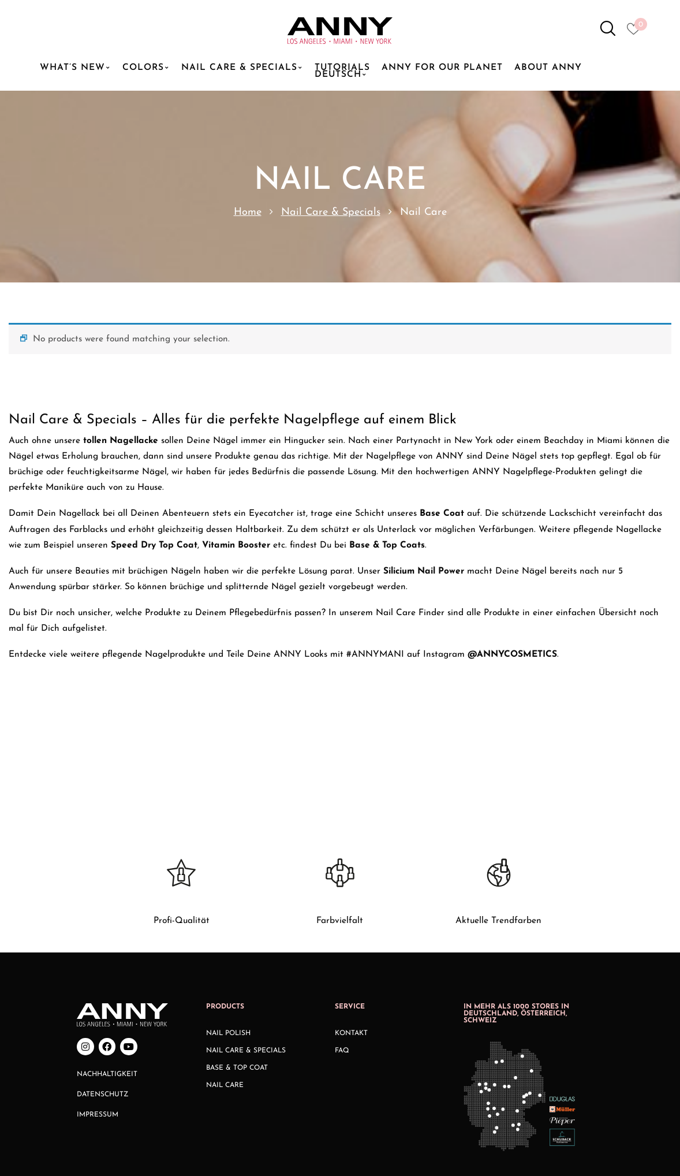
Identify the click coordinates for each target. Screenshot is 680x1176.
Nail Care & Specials (330, 212)
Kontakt (351, 938)
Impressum (97, 1019)
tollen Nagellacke (120, 440)
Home (247, 212)
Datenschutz (103, 999)
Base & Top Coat (237, 973)
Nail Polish (228, 938)
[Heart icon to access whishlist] (636, 32)
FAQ (342, 955)
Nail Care (225, 990)
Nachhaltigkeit (107, 979)
